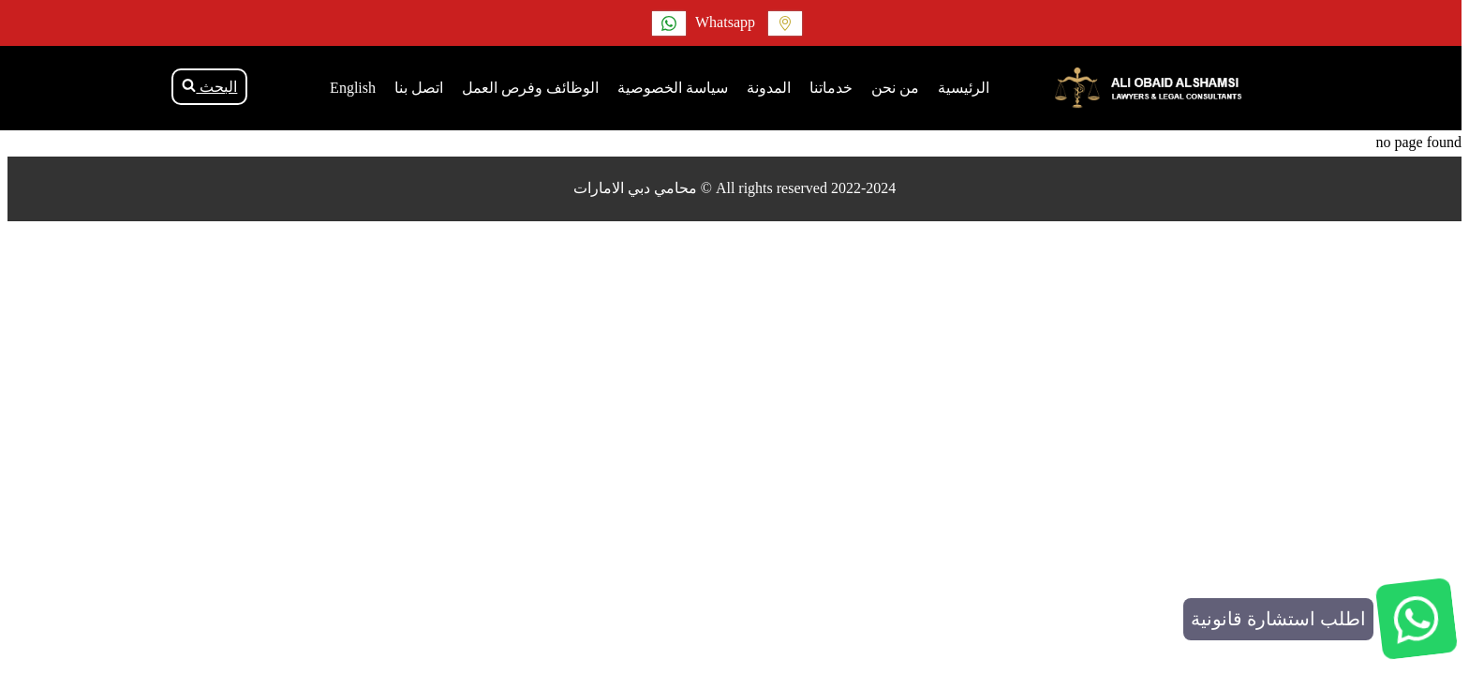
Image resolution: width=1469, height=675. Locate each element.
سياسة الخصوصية (672, 88)
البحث (209, 86)
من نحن (895, 88)
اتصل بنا (418, 88)
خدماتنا (831, 88)
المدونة (769, 88)
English (353, 88)
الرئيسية (963, 88)
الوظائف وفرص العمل (530, 88)
